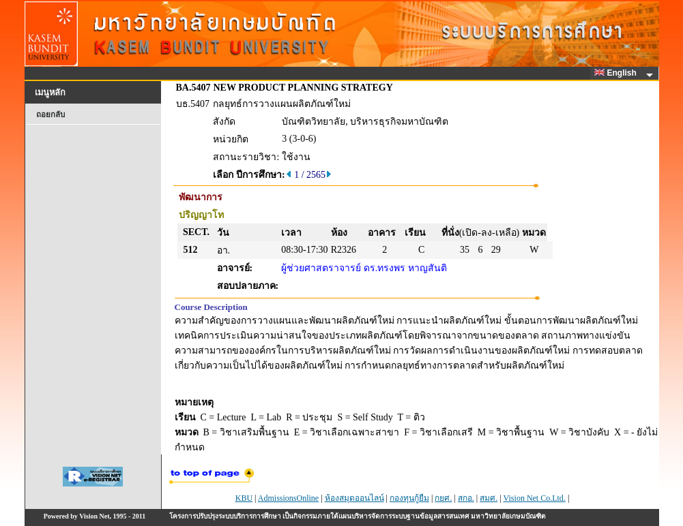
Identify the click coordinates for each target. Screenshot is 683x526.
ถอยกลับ (50, 114)
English (617, 73)
